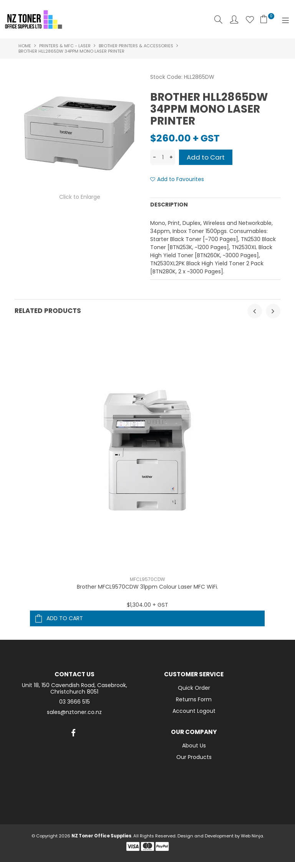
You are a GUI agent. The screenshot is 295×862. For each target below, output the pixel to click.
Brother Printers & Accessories (136, 46)
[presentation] (254, 311)
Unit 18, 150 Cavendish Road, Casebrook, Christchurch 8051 (74, 688)
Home (24, 46)
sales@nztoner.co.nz (74, 712)
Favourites (250, 19)
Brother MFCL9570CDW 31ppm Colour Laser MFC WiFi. (147, 587)
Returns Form (194, 699)
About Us (194, 745)
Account (234, 19)
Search (218, 19)
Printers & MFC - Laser (65, 46)
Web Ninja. (252, 836)
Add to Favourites (180, 179)
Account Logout (193, 711)
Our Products (194, 757)
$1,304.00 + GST (147, 605)
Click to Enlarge (79, 197)
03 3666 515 (74, 702)
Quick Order (194, 688)
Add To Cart (64, 618)
